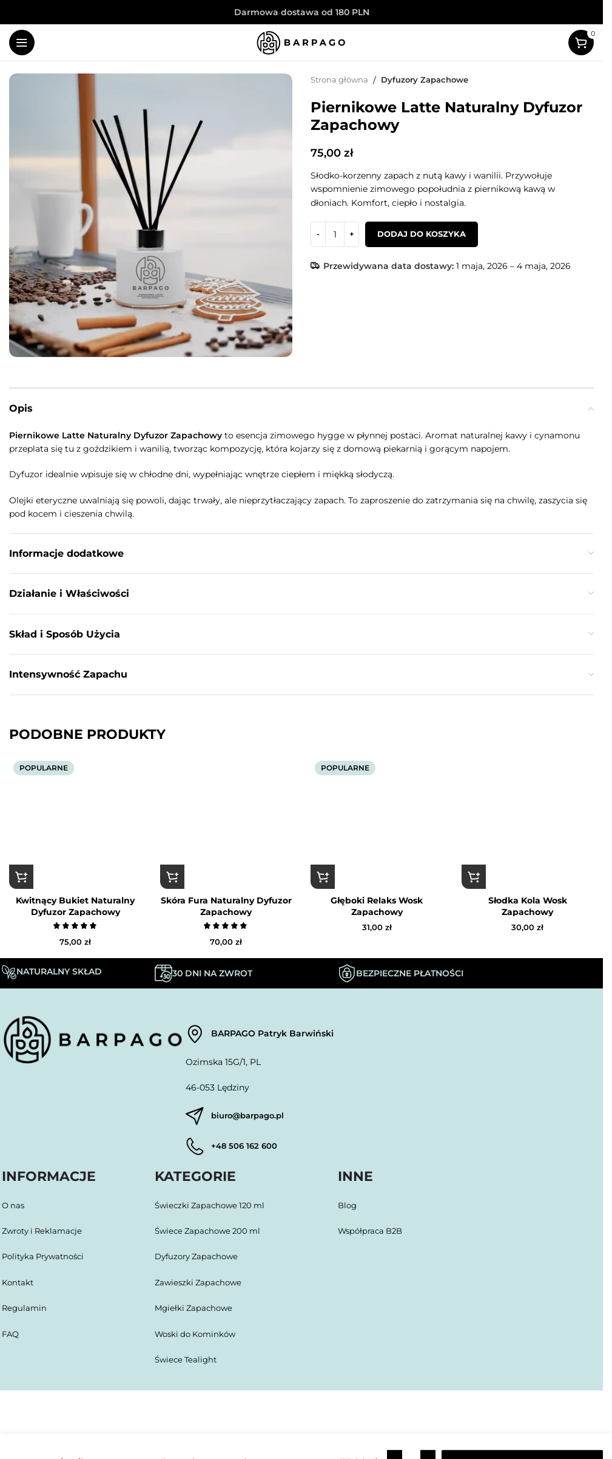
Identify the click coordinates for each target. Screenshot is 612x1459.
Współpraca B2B (373, 1234)
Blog (348, 1208)
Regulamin (25, 1311)
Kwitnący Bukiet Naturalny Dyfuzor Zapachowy (75, 905)
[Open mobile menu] (22, 42)
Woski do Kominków (199, 1337)
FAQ (11, 1337)
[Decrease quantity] (318, 234)
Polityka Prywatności (48, 1260)
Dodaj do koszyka (421, 234)
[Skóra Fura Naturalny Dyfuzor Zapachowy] (226, 823)
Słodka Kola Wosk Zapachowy (527, 905)
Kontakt (19, 1285)
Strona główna (342, 80)
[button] (21, 877)
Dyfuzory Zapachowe (433, 80)
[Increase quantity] (351, 234)
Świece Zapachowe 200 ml (211, 1234)
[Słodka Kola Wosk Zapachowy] (528, 823)
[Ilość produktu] (335, 234)
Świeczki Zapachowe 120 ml (213, 1208)
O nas (14, 1208)
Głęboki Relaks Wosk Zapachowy (377, 905)
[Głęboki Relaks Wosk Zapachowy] (377, 823)
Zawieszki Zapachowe (200, 1285)
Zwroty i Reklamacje (45, 1234)
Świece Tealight (188, 1363)
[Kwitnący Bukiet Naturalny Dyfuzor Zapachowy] (75, 823)
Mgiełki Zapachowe (196, 1311)
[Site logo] (301, 41)
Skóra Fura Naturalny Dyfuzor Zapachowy (226, 905)
